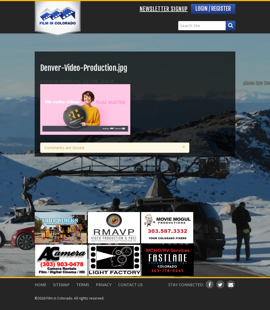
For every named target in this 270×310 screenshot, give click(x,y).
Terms (82, 284)
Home (40, 284)
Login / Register (213, 8)
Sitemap (61, 284)
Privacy (103, 284)
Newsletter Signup (164, 9)
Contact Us (130, 284)
